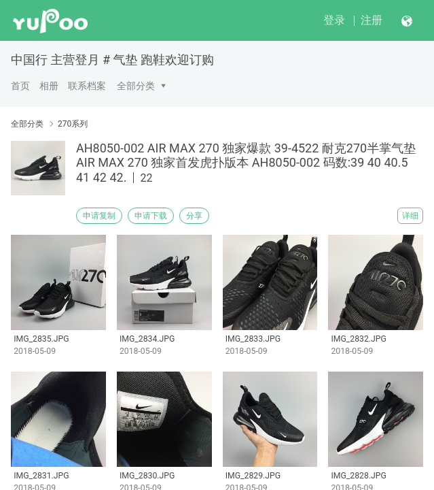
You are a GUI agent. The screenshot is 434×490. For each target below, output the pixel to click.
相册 (48, 85)
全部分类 (136, 85)
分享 (194, 215)
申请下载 (150, 215)
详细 (410, 215)
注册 (371, 20)
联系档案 (87, 85)
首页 (20, 85)
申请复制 (99, 215)
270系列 (73, 124)
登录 (334, 20)
